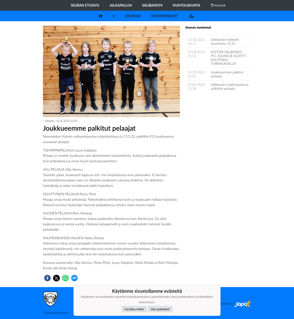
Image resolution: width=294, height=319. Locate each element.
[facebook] (47, 278)
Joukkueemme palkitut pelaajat (227, 74)
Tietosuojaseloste (55, 312)
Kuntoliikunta (186, 5)
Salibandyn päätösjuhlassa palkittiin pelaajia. (229, 86)
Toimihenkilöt (164, 16)
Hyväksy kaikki (134, 309)
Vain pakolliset (160, 309)
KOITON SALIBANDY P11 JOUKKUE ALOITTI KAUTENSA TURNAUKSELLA (228, 58)
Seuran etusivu (85, 5)
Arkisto (218, 5)
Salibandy (152, 5)
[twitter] (56, 278)
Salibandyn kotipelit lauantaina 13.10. (225, 41)
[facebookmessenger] (74, 278)
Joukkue (132, 16)
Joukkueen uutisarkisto (204, 99)
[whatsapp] (65, 278)
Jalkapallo (121, 5)
